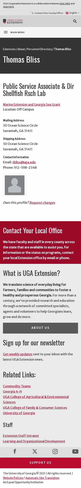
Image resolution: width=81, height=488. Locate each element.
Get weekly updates (17, 354)
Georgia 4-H (12, 391)
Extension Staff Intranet (21, 436)
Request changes (42, 203)
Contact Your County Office (47, 13)
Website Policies (13, 478)
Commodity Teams (17, 386)
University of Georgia (19, 413)
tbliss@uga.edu (24, 162)
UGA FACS (8, 6)
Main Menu (14, 32)
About (21, 49)
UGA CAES (64, 3)
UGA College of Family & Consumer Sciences (35, 408)
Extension (9, 49)
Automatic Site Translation (42, 478)
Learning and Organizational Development (34, 441)
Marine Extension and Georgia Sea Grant (31, 104)
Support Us (40, 462)
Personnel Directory (39, 49)
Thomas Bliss (62, 49)
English (73, 13)
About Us (40, 328)
